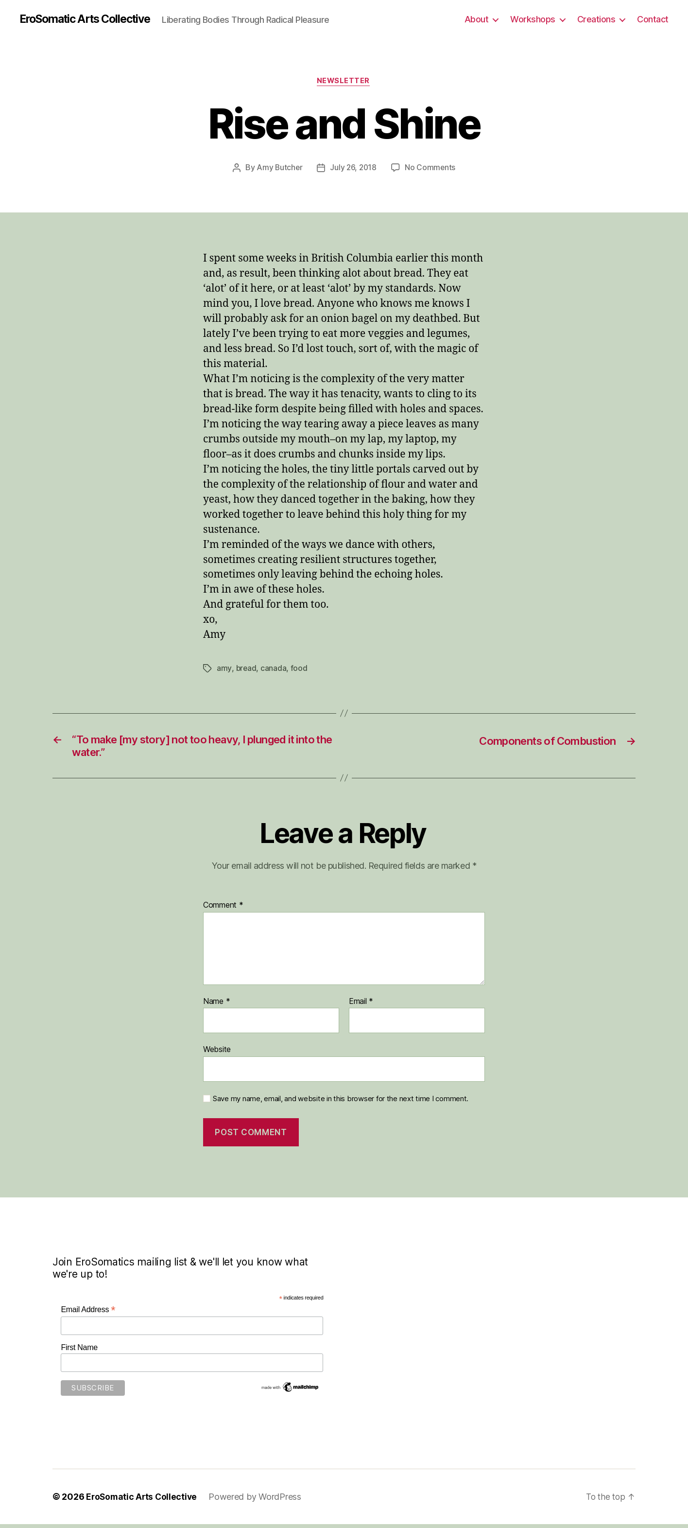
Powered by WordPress (257, 1500)
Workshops (532, 19)
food (299, 669)
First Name (79, 1351)
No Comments (431, 169)
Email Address (88, 1313)
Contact (653, 19)
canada (274, 669)
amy (224, 669)
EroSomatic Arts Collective (90, 19)
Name (216, 1005)
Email (361, 1005)
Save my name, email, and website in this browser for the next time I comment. (340, 1102)
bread (246, 669)
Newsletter (344, 82)
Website (217, 1053)
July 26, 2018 (353, 169)
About (476, 19)
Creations (596, 19)
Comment (223, 909)
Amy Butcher (278, 169)
